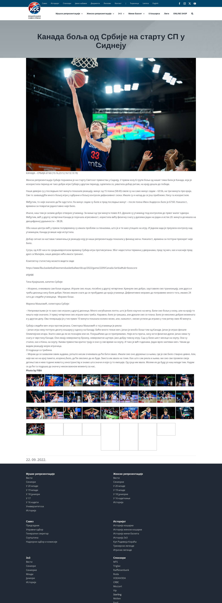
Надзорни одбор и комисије (41, 541)
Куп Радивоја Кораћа (124, 541)
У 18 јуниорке (120, 494)
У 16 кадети (32, 502)
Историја (31, 510)
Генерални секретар (37, 533)
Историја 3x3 (120, 537)
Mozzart (117, 586)
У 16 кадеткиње (121, 498)
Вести (29, 477)
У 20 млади (32, 486)
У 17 (28, 498)
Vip (115, 590)
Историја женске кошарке (127, 529)
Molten (117, 598)
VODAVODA (119, 578)
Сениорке (118, 481)
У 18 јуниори (33, 494)
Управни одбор (34, 529)
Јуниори (30, 578)
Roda (116, 574)
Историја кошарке (123, 525)
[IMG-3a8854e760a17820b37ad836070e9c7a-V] (111, 114)
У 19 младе (119, 490)
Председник (32, 525)
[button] (192, 13)
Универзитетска (35, 506)
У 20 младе (119, 486)
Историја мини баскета (126, 533)
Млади (29, 574)
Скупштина (32, 537)
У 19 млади (32, 490)
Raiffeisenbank (121, 570)
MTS (115, 561)
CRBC (116, 582)
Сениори (31, 481)
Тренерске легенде (123, 545)
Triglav (116, 565)
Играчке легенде (122, 549)
